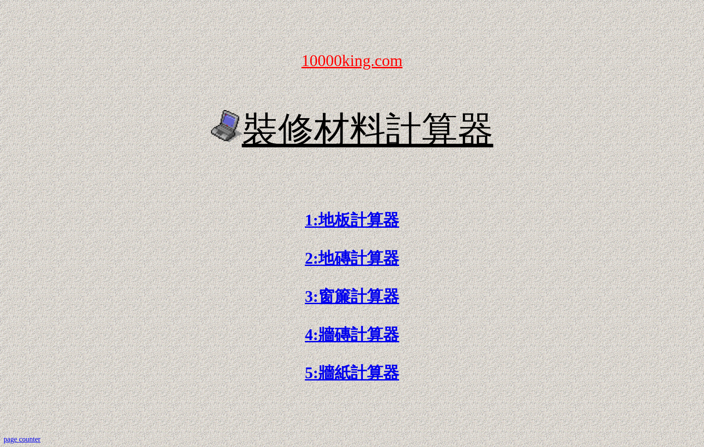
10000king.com (352, 61)
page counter (22, 439)
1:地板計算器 (352, 220)
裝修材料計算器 (367, 130)
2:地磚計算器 (352, 258)
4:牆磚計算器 (352, 335)
